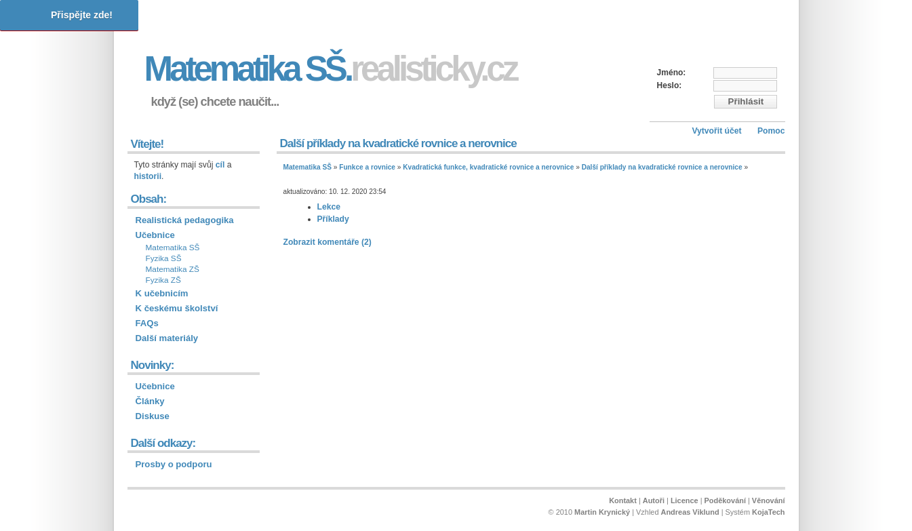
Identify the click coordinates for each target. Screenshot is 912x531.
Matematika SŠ (307, 167)
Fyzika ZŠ (163, 280)
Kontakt (623, 500)
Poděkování (725, 500)
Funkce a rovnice (367, 167)
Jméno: (671, 72)
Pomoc (771, 131)
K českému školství (177, 308)
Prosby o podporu (174, 464)
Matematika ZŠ (172, 269)
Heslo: (669, 85)
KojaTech (768, 512)
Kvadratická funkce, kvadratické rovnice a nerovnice (488, 167)
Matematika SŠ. (330, 69)
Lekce (328, 207)
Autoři (654, 500)
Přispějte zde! (82, 14)
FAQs (147, 323)
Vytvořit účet (716, 131)
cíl (220, 165)
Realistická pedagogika (185, 220)
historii (148, 176)
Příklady (333, 219)
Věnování (768, 500)
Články (150, 401)
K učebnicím (162, 293)
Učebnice (155, 235)
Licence (684, 500)
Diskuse (153, 416)
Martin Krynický (602, 512)
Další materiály (167, 338)
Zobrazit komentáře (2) (327, 242)
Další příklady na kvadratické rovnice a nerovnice (662, 167)
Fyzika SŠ (164, 258)
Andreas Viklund (690, 512)
